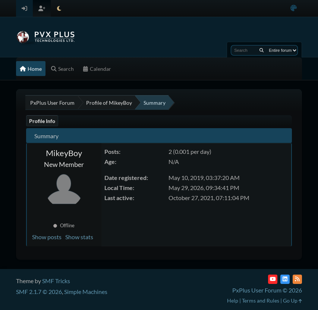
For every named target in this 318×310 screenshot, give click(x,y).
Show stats (79, 236)
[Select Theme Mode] (59, 8)
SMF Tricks (56, 280)
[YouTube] (272, 279)
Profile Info (42, 121)
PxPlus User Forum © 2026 (267, 290)
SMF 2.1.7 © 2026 (39, 291)
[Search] (261, 50)
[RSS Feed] (297, 279)
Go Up (292, 300)
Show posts (47, 236)
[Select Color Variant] (293, 8)
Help (232, 300)
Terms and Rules (260, 300)
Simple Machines (85, 291)
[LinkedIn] (285, 279)
